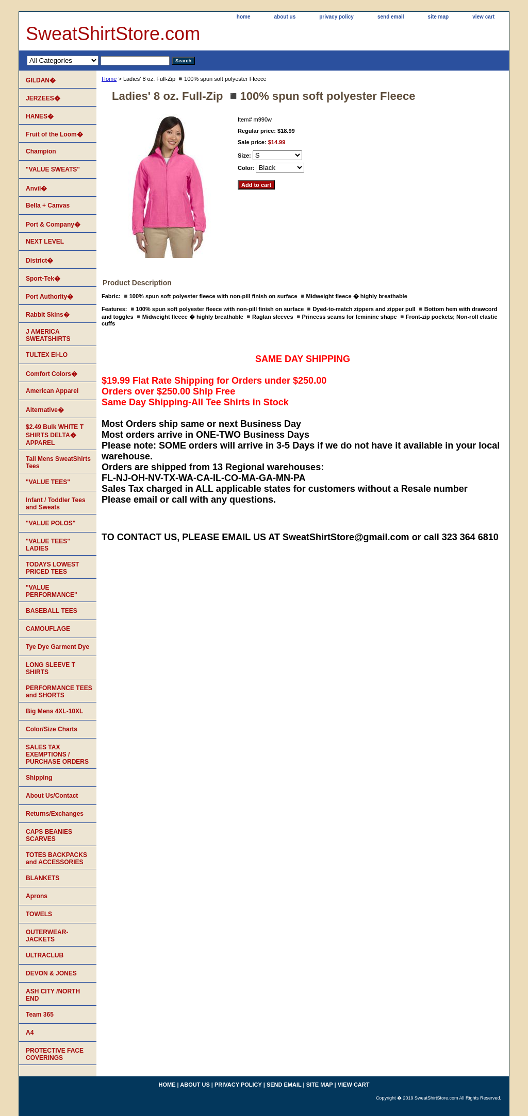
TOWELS (39, 914)
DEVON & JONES (51, 973)
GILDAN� (41, 80)
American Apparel (52, 390)
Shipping (39, 777)
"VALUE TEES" (48, 482)
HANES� (40, 116)
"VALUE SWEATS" (53, 169)
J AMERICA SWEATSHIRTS (48, 335)
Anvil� (36, 188)
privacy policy (336, 17)
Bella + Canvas (48, 205)
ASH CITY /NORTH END (53, 995)
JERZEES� (43, 98)
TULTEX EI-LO (47, 354)
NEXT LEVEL (45, 241)
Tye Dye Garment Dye (57, 646)
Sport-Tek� (43, 278)
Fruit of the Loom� (54, 134)
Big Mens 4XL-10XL (54, 711)
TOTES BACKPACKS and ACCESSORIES (56, 858)
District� (39, 260)
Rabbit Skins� (48, 314)
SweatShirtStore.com (113, 33)
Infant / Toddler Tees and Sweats (56, 503)
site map (438, 17)
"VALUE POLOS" (51, 523)
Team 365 (40, 1014)
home (244, 17)
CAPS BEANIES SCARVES (49, 835)
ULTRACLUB (44, 955)
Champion (41, 151)
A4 (30, 1032)
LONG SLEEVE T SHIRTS (50, 668)
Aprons (36, 896)
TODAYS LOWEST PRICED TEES (52, 568)
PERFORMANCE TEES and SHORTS (59, 691)
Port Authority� (49, 296)
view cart (483, 17)
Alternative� (45, 410)
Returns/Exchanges (55, 813)
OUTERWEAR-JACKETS (47, 936)
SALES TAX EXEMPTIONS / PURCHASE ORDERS (57, 754)
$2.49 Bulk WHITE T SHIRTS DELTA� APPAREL (55, 435)
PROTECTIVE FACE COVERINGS (55, 1054)
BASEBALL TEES (51, 610)
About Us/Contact (52, 795)
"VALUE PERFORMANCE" (51, 591)
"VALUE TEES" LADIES (48, 545)
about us (285, 17)
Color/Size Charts (51, 729)
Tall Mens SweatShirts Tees (58, 462)
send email (390, 17)
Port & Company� (53, 224)
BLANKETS (42, 878)
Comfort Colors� (51, 373)
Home (109, 79)
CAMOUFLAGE (48, 628)
